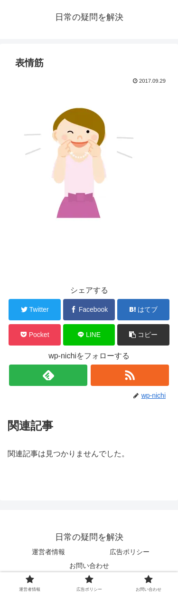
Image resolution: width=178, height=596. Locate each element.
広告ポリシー (130, 552)
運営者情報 (48, 552)
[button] (143, 335)
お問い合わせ (89, 565)
